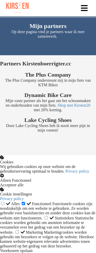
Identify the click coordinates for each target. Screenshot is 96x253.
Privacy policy (77, 171)
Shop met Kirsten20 (74, 105)
